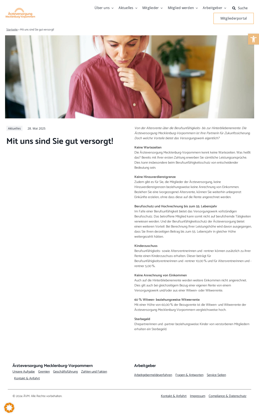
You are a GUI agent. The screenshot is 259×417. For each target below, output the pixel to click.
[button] (9, 407)
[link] (253, 39)
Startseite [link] (12, 29)
